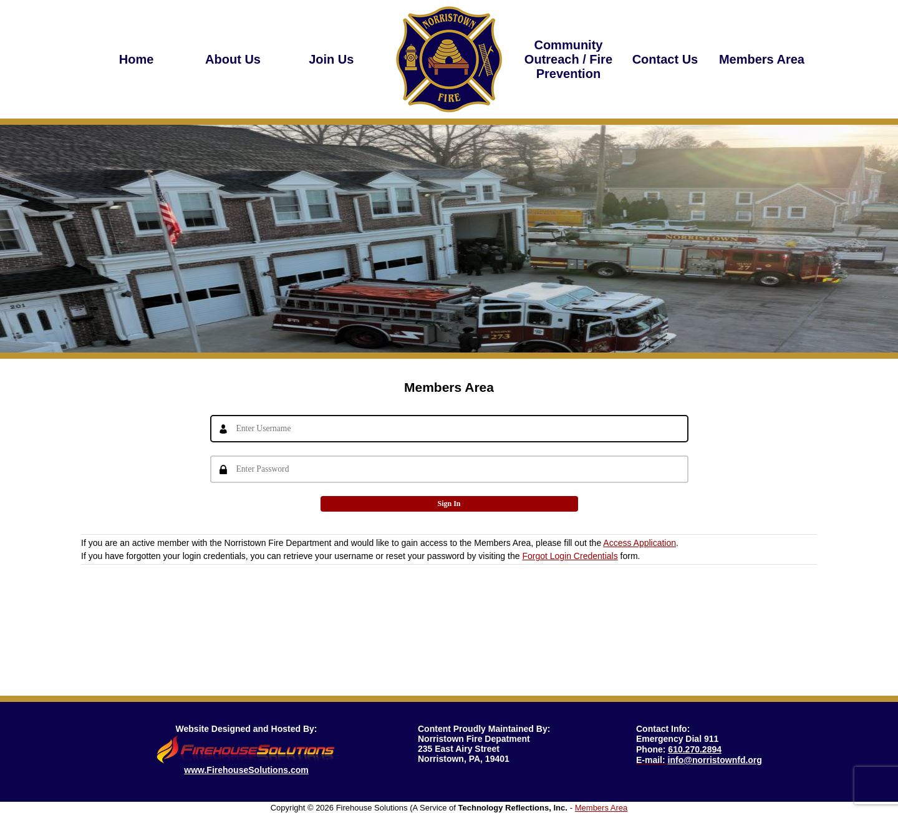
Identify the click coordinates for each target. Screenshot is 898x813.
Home (136, 59)
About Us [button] (233, 59)
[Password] (449, 469)
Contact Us (665, 59)
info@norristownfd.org (715, 760)
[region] (233, 59)
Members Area (761, 59)
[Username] (449, 428)
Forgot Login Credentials (569, 556)
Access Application (639, 543)
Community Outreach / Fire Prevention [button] (568, 59)
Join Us (330, 59)
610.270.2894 (695, 749)
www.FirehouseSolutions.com (246, 770)
